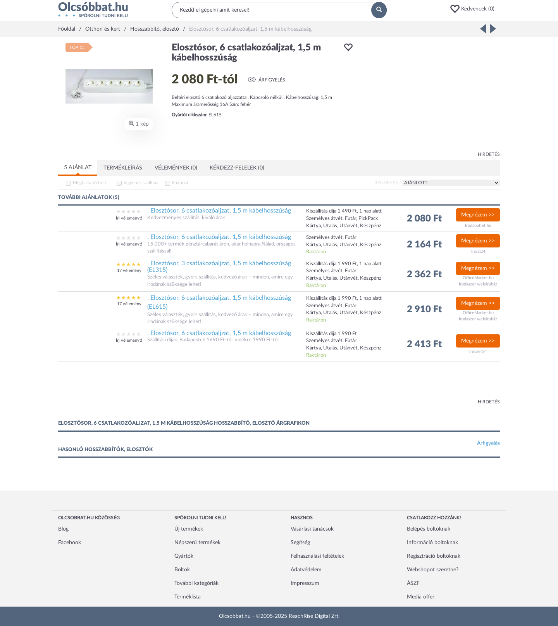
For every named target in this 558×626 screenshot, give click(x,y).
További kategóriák (196, 583)
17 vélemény (129, 270)
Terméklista (187, 597)
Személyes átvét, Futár (331, 305)
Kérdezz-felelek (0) (237, 168)
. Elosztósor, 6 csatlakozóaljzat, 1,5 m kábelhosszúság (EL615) (219, 302)
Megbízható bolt (89, 182)
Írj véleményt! (129, 218)
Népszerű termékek (197, 542)
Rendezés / (387, 182)
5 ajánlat (77, 167)
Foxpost (180, 182)
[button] (475, 9)
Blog (63, 529)
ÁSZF (413, 583)
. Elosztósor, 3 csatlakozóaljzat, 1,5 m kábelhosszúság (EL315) (219, 266)
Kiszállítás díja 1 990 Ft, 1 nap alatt (344, 298)
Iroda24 (478, 251)
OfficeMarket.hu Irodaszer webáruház (478, 281)
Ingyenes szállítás (141, 182)
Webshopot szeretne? (432, 569)
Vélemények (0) (176, 168)
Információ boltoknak (432, 542)
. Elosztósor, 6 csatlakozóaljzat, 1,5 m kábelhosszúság (219, 211)
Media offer (420, 597)
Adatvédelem (306, 569)
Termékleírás (122, 168)
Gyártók (183, 556)
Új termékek (188, 529)
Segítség (300, 542)
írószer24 (478, 351)
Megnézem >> (478, 215)
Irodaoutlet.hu (478, 225)
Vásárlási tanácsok (312, 529)
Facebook (69, 542)
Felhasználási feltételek (317, 556)
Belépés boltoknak (428, 529)
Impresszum (305, 583)
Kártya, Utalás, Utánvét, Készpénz (343, 312)
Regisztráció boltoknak (433, 556)
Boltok (182, 569)
